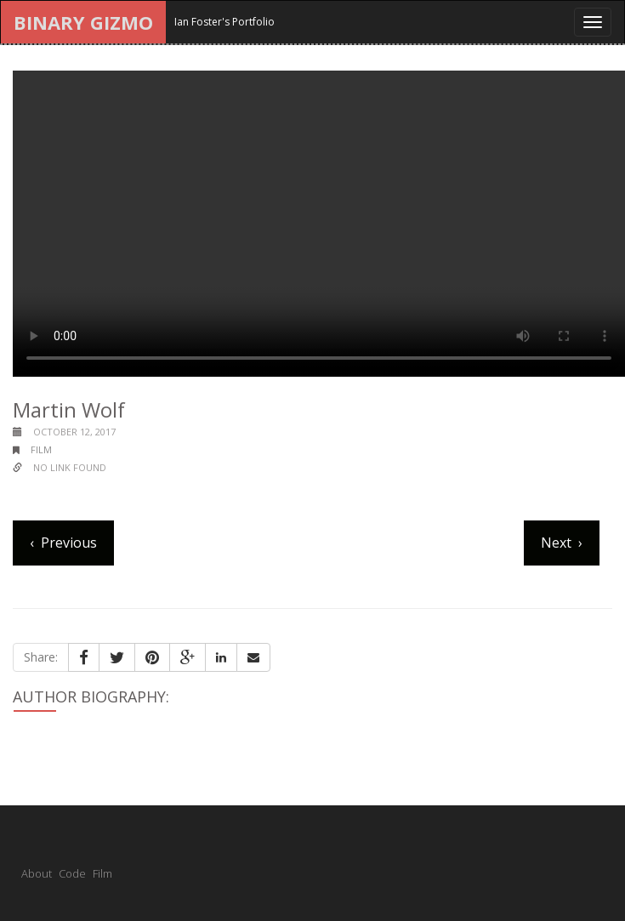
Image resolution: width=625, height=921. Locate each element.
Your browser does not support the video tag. (319, 224)
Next (556, 542)
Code (72, 873)
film (41, 449)
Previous (69, 542)
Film (102, 873)
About (36, 873)
